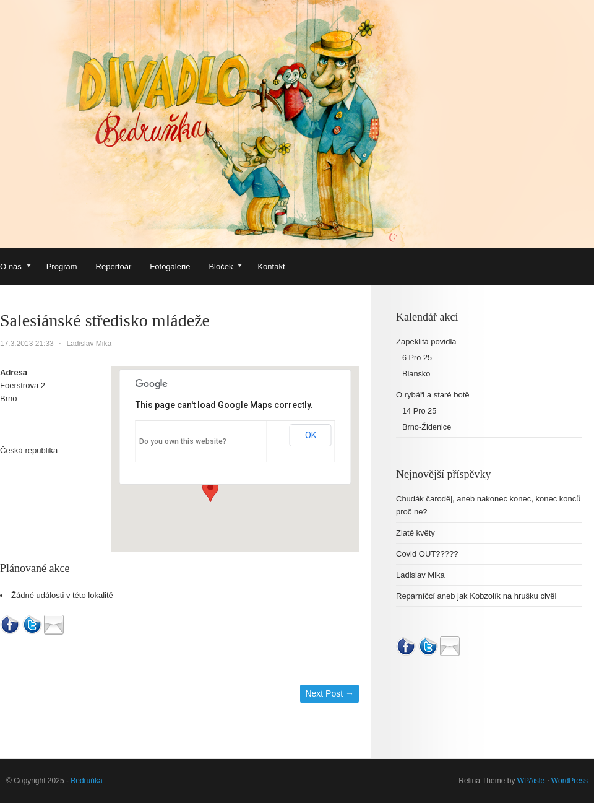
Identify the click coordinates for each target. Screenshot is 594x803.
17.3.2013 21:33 (27, 343)
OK (310, 435)
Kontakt (271, 266)
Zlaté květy (415, 532)
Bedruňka (86, 780)
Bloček (225, 268)
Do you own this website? (182, 441)
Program (61, 266)
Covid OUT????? (427, 553)
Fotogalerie (170, 266)
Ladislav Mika (88, 343)
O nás (15, 268)
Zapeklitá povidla (426, 341)
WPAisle (530, 780)
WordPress (569, 780)
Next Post (329, 693)
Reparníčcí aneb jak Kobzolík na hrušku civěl (476, 596)
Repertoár (114, 266)
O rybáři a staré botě (433, 394)
